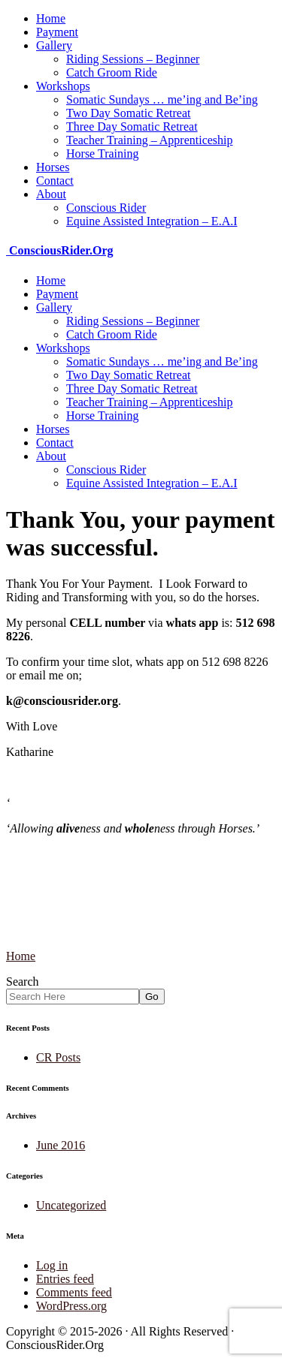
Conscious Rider (106, 207)
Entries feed (65, 1278)
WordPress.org (71, 1305)
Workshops (63, 86)
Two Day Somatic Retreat (128, 113)
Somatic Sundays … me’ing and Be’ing (162, 99)
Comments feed (74, 1292)
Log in (52, 1265)
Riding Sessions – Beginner (132, 59)
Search (22, 981)
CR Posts (58, 1057)
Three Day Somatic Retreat (132, 126)
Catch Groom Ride (111, 72)
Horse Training (102, 153)
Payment (57, 32)
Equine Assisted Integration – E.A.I (152, 221)
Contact (55, 180)
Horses (52, 167)
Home (50, 18)
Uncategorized (71, 1205)
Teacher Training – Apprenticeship (149, 140)
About (51, 194)
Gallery (54, 45)
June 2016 (60, 1145)
